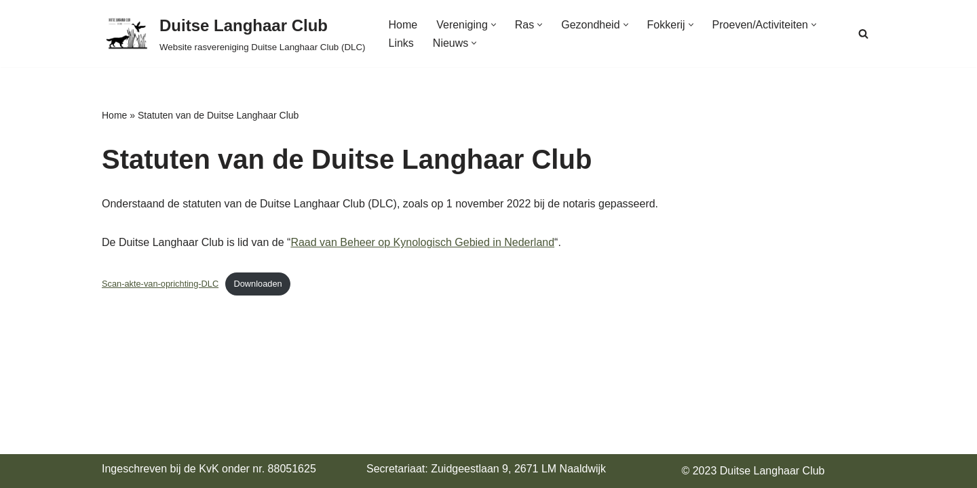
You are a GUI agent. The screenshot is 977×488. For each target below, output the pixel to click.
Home (403, 24)
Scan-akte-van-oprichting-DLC (160, 284)
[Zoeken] (863, 33)
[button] (493, 24)
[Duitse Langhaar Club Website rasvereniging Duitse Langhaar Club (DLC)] (234, 33)
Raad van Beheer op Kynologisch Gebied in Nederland (422, 242)
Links (401, 43)
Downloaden (258, 284)
